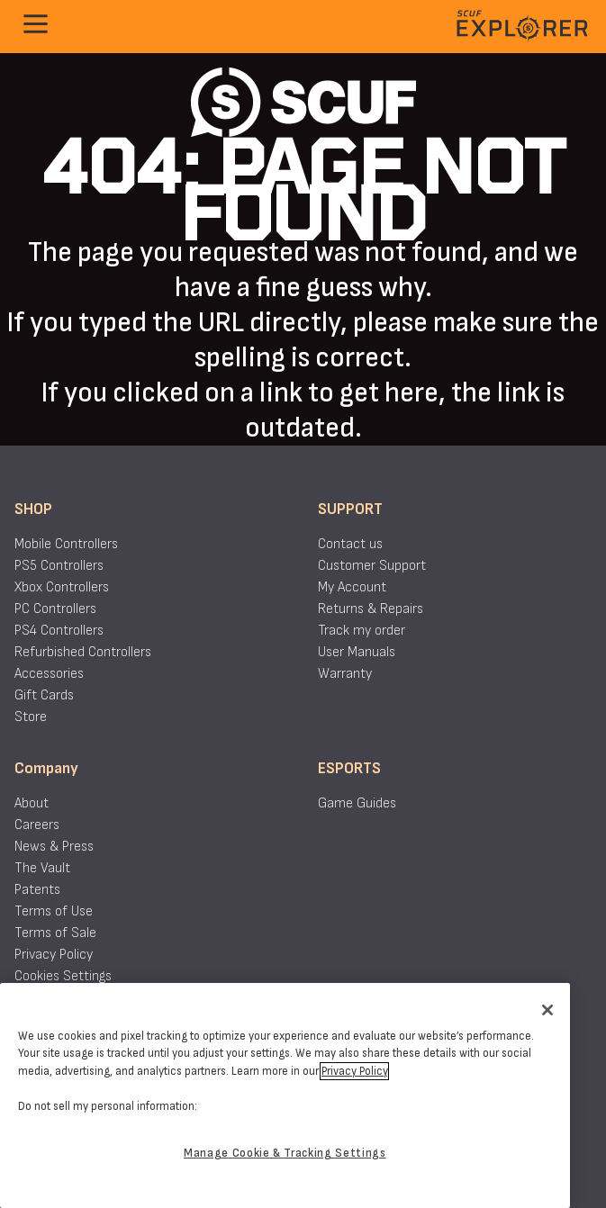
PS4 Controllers (59, 630)
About (31, 803)
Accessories (49, 673)
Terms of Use (53, 911)
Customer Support (372, 565)
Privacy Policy (53, 954)
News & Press (54, 846)
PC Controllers (55, 609)
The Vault (42, 868)
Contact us (350, 544)
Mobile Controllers (66, 544)
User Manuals (356, 652)
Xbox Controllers (61, 587)
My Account (352, 587)
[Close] (547, 1010)
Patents (37, 889)
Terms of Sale (55, 933)
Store (30, 717)
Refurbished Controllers (82, 652)
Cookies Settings (63, 976)
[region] (285, 1095)
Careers (36, 825)
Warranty (345, 673)
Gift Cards (44, 695)
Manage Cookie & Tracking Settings (285, 1153)
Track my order (361, 630)
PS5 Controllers (59, 565)
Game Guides (357, 803)
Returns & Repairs (370, 609)
